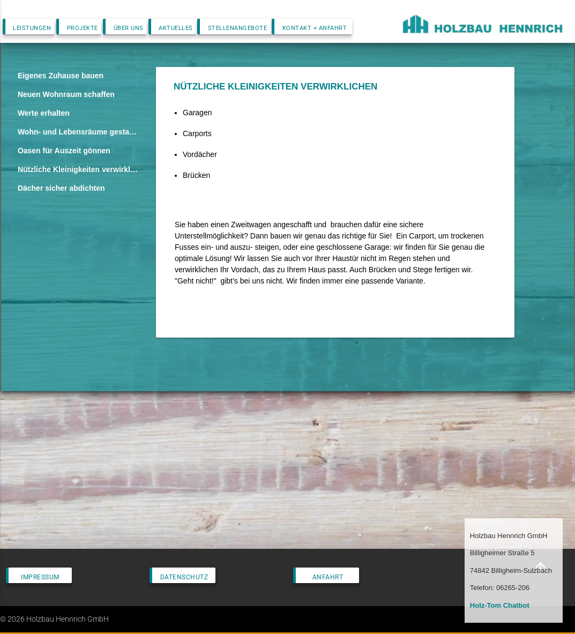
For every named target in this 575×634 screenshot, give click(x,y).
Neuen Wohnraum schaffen (66, 94)
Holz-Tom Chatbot (499, 605)
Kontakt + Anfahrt (314, 28)
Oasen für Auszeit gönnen (64, 150)
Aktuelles (176, 28)
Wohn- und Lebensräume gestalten (78, 132)
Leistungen (32, 28)
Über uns (129, 28)
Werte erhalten (44, 113)
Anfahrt (327, 577)
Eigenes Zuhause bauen (60, 75)
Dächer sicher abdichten (61, 188)
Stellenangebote (237, 28)
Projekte (82, 28)
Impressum (40, 577)
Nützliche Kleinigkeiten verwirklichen (78, 169)
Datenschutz (184, 577)
